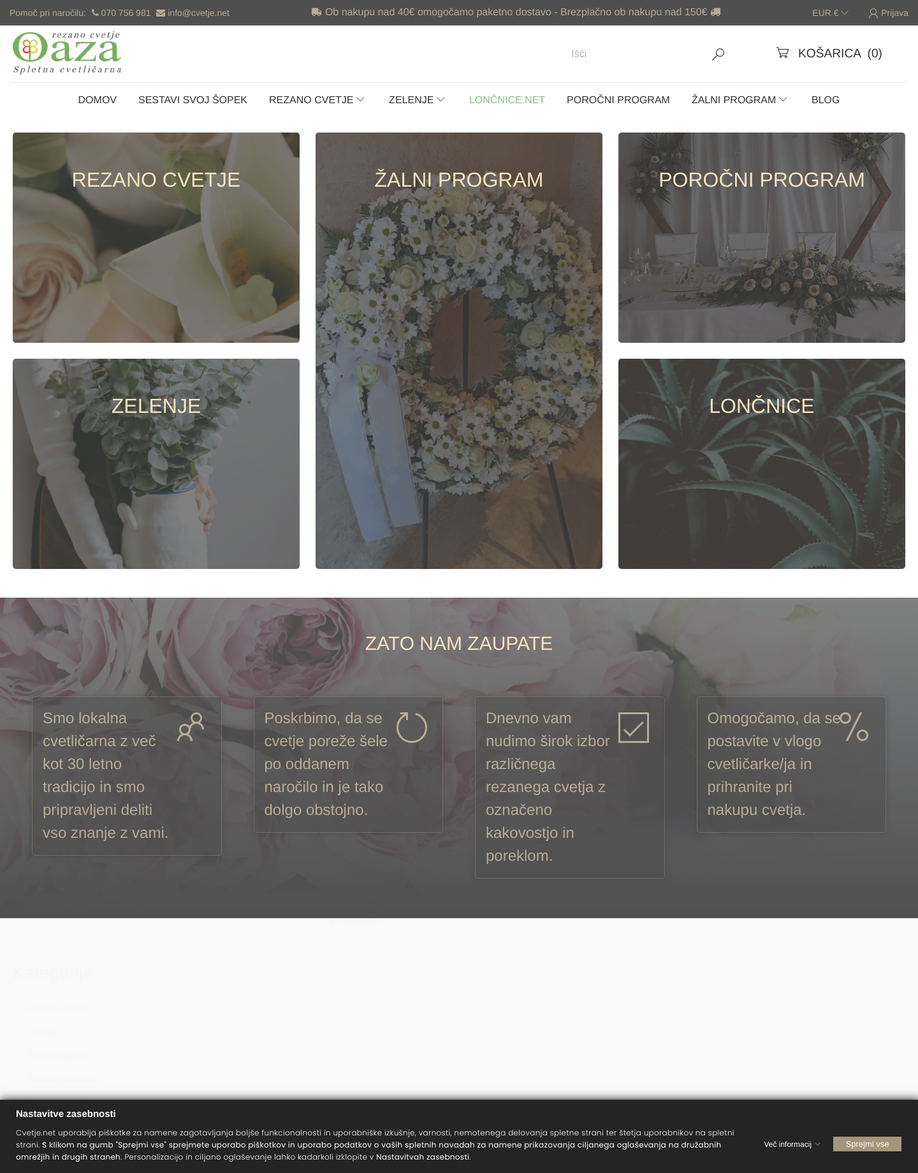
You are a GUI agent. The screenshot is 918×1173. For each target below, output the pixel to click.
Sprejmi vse (867, 1143)
